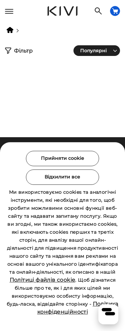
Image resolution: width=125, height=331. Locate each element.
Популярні (93, 51)
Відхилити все (62, 177)
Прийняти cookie (62, 158)
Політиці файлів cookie (42, 280)
